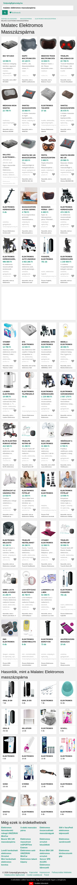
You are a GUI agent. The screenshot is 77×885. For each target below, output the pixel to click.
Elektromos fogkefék (66, 591)
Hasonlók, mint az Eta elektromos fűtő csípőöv (28, 367)
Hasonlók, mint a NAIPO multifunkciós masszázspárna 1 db (28, 82)
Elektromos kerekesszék (9, 208)
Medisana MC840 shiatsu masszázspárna (10, 108)
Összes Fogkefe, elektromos (46, 281)
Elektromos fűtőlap (28, 492)
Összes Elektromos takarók (47, 130)
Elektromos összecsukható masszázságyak (47, 830)
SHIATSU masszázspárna (29, 107)
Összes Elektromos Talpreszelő (28, 416)
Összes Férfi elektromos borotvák (47, 515)
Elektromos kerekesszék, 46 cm (9, 259)
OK (31, 883)
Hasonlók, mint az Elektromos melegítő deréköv (9, 566)
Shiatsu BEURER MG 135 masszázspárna (68, 157)
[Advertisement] (38, 303)
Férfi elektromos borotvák (47, 493)
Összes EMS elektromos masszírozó (6, 665)
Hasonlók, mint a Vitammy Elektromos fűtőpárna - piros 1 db (48, 566)
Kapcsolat (33, 872)
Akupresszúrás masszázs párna (68, 641)
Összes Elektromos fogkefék (67, 614)
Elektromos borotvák (47, 640)
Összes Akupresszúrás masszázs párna (65, 665)
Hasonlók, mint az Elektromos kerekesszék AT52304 (67, 233)
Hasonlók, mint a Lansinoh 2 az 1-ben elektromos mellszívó (47, 615)
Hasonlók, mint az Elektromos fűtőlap (28, 515)
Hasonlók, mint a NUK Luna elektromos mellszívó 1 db (48, 467)
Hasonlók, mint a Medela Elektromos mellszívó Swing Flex (67, 367)
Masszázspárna (26, 18)
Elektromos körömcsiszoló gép (65, 853)
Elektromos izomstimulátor (29, 640)
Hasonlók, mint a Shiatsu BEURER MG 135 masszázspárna (67, 181)
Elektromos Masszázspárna (45, 18)
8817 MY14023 (8, 56)
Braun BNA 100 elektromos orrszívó (47, 853)
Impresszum (45, 872)
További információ (41, 883)
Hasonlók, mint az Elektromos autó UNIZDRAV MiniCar (28, 282)
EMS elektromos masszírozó (8, 641)
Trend (46, 875)
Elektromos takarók (47, 107)
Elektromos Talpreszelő (28, 393)
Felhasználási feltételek (61, 872)
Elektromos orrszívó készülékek (45, 842)
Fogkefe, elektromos (47, 258)
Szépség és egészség (9, 18)
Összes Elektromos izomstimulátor (28, 664)
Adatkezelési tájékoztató (14, 875)
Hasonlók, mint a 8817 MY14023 (9, 81)
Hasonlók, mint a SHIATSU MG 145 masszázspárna (27, 181)
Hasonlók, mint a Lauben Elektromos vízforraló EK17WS (9, 417)
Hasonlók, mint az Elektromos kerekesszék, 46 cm (9, 282)
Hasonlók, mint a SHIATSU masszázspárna (27, 131)
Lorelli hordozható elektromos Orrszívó (9, 853)
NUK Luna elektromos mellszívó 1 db (48, 443)
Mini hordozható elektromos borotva (8, 862)
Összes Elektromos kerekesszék (9, 232)
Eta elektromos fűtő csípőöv (28, 344)
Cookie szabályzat (34, 875)
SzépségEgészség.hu (13, 3)
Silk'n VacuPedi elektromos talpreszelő (66, 830)
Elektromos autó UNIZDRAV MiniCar (29, 259)
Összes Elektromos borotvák (47, 664)
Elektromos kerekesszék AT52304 (67, 209)
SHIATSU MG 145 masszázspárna (29, 156)
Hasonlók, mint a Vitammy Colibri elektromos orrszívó (9, 367)
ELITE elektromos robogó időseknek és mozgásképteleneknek (14, 443)
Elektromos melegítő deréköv (8, 542)
